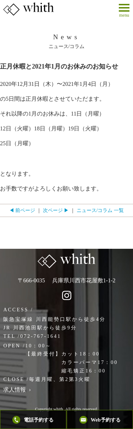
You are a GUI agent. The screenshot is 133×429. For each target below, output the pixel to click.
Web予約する (100, 420)
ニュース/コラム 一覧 (100, 210)
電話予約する (33, 420)
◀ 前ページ (22, 210)
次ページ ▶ (56, 210)
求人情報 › (17, 390)
